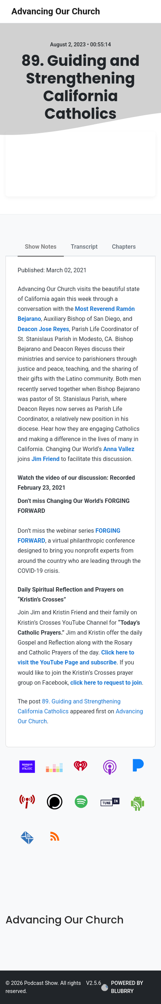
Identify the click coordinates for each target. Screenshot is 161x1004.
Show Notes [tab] (40, 246)
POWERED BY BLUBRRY (122, 987)
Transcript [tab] (84, 246)
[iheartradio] (83, 774)
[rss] (55, 844)
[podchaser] (55, 809)
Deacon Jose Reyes (43, 329)
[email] (27, 844)
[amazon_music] (27, 774)
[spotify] (83, 809)
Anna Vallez (119, 449)
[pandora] (138, 774)
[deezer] (55, 774)
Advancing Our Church (55, 11)
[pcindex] (27, 809)
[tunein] (110, 809)
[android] (138, 809)
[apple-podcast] (110, 774)
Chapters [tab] (124, 246)
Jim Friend (45, 458)
